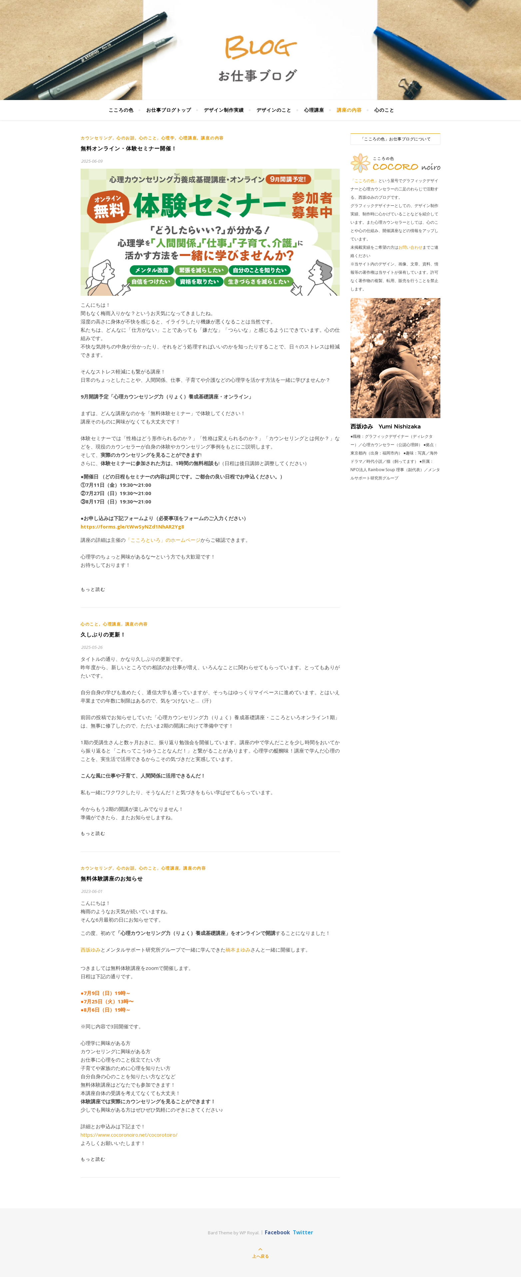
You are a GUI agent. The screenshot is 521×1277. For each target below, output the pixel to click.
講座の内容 (349, 110)
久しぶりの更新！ (103, 634)
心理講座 (314, 110)
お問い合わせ (410, 247)
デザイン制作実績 (224, 110)
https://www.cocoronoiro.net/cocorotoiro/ (129, 1134)
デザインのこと (274, 110)
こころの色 (121, 110)
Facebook (277, 1232)
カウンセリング (97, 138)
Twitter (303, 1232)
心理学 (168, 138)
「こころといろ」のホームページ (163, 539)
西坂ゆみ (91, 949)
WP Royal (249, 1233)
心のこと (384, 110)
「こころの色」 (364, 180)
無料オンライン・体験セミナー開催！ (129, 148)
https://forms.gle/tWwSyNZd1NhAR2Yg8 (132, 526)
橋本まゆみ (238, 949)
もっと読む (93, 589)
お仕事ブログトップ (168, 110)
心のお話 (126, 138)
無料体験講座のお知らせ (112, 879)
